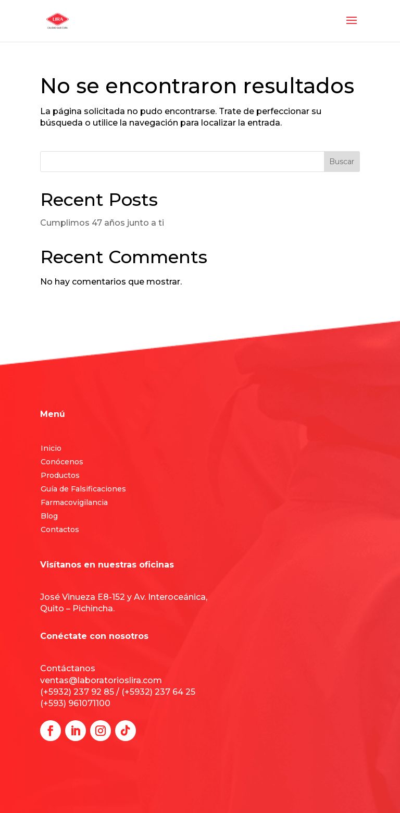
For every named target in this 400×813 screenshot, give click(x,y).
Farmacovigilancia (74, 502)
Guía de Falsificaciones (83, 489)
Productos (60, 475)
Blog (49, 516)
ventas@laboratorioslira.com (101, 680)
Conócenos (62, 461)
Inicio (51, 448)
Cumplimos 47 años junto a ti (102, 223)
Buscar (341, 161)
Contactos (60, 529)
